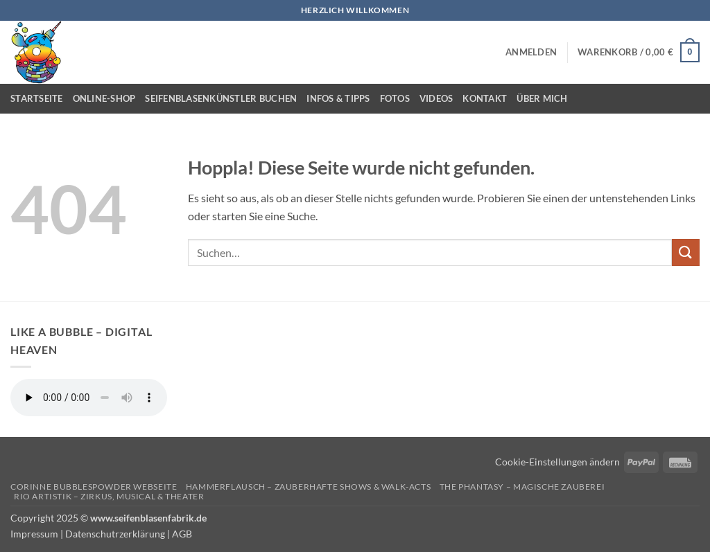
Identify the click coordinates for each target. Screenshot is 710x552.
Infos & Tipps (338, 98)
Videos (436, 98)
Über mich (542, 98)
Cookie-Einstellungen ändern (557, 462)
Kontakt (484, 98)
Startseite (36, 98)
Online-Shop (104, 98)
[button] (531, 52)
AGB (182, 534)
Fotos (395, 98)
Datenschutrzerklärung (115, 534)
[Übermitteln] (686, 252)
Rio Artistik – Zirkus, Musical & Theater (109, 496)
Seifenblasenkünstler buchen (221, 98)
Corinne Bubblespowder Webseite (93, 486)
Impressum (34, 534)
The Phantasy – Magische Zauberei (522, 486)
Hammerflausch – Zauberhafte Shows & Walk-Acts (308, 486)
